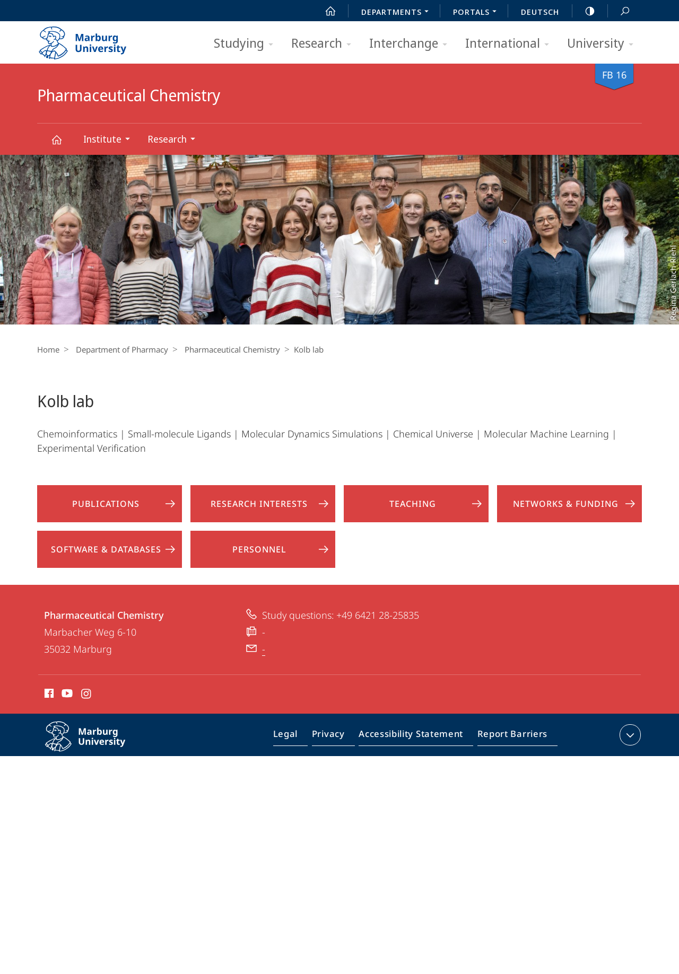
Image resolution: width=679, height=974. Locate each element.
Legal (297, 737)
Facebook (48, 695)
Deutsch (540, 11)
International (510, 44)
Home (48, 349)
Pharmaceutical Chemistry (62, 144)
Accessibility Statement (414, 737)
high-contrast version (584, 11)
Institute (110, 140)
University (603, 44)
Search (619, 11)
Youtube (66, 695)
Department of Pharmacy (119, 349)
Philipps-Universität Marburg (97, 745)
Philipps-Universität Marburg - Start (94, 39)
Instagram (86, 695)
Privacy (337, 737)
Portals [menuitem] (477, 12)
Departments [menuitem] (397, 12)
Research (324, 44)
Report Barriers (509, 737)
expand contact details (629, 735)
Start (324, 11)
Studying (247, 44)
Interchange (411, 44)
